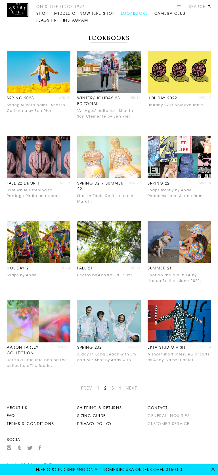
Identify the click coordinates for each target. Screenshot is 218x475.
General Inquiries (169, 416)
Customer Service (169, 424)
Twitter (30, 448)
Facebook (40, 448)
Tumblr (19, 448)
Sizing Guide (91, 416)
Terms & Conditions (30, 424)
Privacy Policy (94, 424)
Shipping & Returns (99, 408)
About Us (17, 408)
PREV (87, 389)
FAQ (11, 416)
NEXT (131, 389)
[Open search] (200, 8)
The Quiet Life (18, 10)
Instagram (9, 448)
